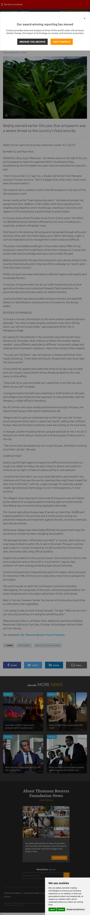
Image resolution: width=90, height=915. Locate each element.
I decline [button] (61, 909)
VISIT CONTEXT (61, 41)
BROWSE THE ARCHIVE (32, 41)
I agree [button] (52, 909)
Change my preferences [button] (75, 909)
